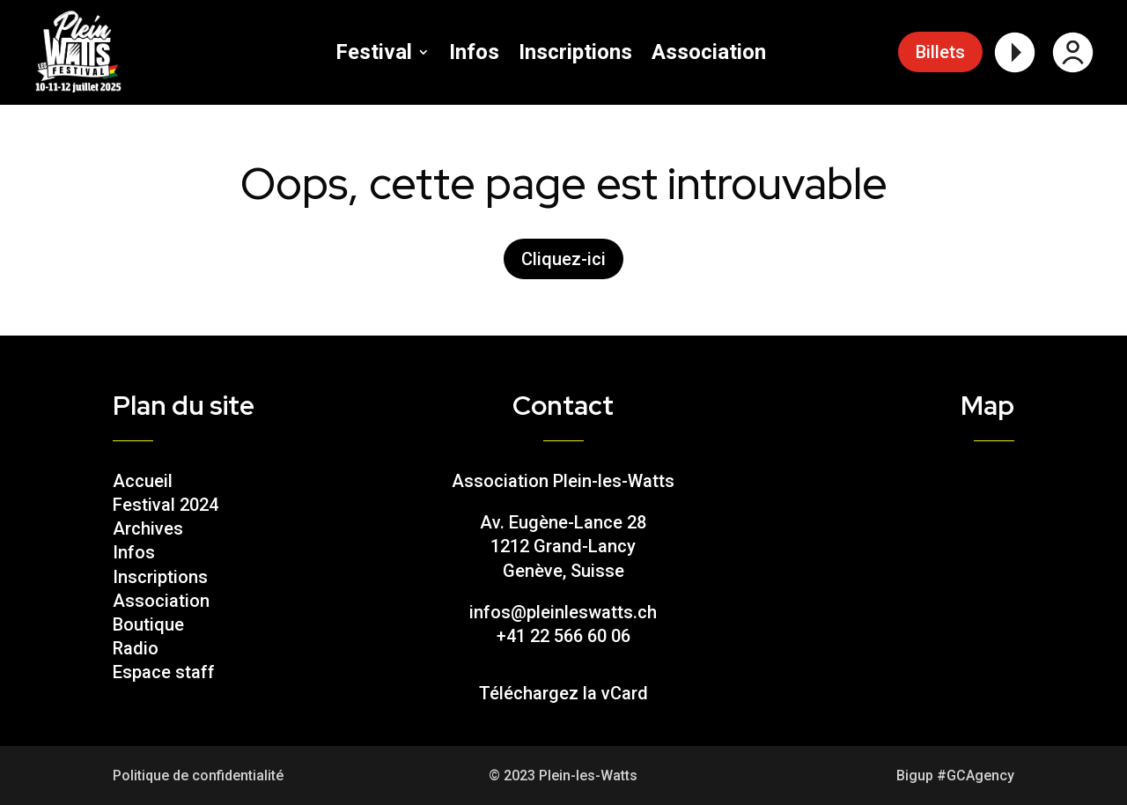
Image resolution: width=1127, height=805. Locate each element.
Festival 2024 (165, 504)
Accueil (143, 480)
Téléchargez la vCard (563, 693)
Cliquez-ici (563, 259)
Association (709, 55)
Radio (135, 648)
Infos (474, 55)
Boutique (148, 624)
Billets (940, 52)
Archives (148, 528)
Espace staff (164, 672)
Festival (373, 55)
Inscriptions (575, 55)
